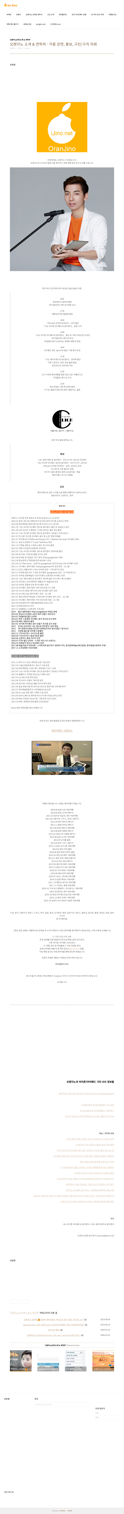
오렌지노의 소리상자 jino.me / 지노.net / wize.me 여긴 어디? (53, 1335)
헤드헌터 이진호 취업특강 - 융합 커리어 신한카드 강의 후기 (90, 1184)
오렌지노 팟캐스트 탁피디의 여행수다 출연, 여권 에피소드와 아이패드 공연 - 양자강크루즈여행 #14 (73, 1195)
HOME (9, 14)
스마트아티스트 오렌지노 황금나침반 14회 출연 (94, 1144)
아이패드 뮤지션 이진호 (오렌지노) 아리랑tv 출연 (94, 1173)
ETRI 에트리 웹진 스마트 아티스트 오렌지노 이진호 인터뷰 (90, 1138)
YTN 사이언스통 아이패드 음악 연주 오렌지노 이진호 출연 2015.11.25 (85, 1150)
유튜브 (18, 14)
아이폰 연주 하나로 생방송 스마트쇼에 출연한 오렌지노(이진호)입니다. (85, 1178)
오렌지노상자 (17, 1312)
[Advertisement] (62, 83)
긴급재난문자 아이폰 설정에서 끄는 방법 (97, 1104)
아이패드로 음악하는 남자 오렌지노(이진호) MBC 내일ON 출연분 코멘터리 (83, 1156)
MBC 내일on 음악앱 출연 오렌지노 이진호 (97, 1161)
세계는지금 (27, 24)
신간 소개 (50, 14)
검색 (87, 1404)
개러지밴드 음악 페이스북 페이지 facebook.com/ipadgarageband (86, 1093)
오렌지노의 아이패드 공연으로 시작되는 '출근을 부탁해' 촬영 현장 (87, 1201)
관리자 (70, 1511)
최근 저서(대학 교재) (79, 14)
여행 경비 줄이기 (13, 24)
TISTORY (62, 1511)
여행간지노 (112, 14)
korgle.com (41, 24)
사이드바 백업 (53, 1330)
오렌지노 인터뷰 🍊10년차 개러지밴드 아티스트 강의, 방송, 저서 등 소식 (53, 1319)
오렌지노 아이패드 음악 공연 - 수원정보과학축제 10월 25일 (90, 1190)
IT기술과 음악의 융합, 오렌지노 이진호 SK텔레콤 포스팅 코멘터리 (87, 1167)
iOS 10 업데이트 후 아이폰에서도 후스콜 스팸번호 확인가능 (89, 1116)
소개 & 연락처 (31, 1312)
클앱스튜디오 (73, 948)
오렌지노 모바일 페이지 (34, 14)
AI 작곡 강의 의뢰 (97, 14)
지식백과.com (55, 24)
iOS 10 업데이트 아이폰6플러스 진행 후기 (97, 1110)
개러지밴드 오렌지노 (62, 730)
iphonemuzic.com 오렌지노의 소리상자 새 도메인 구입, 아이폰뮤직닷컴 (53, 1324)
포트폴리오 (63, 14)
